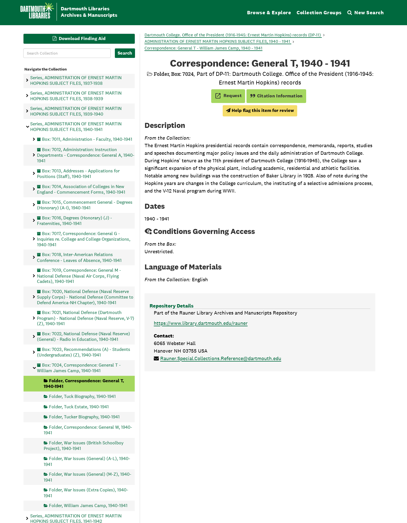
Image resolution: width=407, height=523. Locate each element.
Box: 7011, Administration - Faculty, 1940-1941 (87, 139)
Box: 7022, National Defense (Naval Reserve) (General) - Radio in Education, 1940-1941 (83, 336)
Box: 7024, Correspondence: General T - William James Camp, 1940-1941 (79, 367)
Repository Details (172, 305)
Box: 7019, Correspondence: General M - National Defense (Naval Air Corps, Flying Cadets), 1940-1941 (79, 275)
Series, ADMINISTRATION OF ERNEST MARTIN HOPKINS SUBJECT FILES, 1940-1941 (76, 126)
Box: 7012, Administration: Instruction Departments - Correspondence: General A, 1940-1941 (85, 155)
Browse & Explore (269, 12)
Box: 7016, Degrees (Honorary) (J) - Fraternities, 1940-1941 (74, 220)
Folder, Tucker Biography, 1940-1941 (84, 417)
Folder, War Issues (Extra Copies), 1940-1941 (86, 492)
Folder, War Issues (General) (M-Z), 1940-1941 (87, 477)
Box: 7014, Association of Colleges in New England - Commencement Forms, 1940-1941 (81, 189)
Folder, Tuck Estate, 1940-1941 (79, 406)
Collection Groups (319, 12)
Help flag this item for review (260, 110)
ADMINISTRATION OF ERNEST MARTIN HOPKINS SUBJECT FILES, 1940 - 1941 (218, 41)
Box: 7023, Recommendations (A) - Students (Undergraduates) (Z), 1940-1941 (83, 352)
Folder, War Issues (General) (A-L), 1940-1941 (87, 461)
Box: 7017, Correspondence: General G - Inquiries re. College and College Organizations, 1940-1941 (83, 238)
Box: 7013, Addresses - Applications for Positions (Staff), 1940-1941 (78, 173)
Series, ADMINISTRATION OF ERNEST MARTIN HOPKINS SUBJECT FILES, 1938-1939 (76, 95)
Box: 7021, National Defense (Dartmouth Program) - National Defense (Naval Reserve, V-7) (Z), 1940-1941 (85, 318)
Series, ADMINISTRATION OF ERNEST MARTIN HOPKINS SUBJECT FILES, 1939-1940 (76, 111)
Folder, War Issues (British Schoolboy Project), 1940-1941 (84, 445)
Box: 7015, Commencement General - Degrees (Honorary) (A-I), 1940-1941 (84, 204)
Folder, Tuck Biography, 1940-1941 (82, 396)
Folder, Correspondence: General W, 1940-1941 (88, 429)
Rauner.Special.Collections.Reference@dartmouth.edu (220, 358)
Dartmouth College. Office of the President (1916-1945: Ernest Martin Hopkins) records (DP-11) (233, 34)
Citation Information (276, 96)
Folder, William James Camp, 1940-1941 (88, 505)
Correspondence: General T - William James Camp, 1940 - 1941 (203, 48)
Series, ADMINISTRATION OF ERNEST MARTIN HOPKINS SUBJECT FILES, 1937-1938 (76, 80)
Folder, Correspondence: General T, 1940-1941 (84, 383)
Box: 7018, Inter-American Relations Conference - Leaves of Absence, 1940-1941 (79, 257)
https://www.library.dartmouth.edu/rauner (201, 323)
